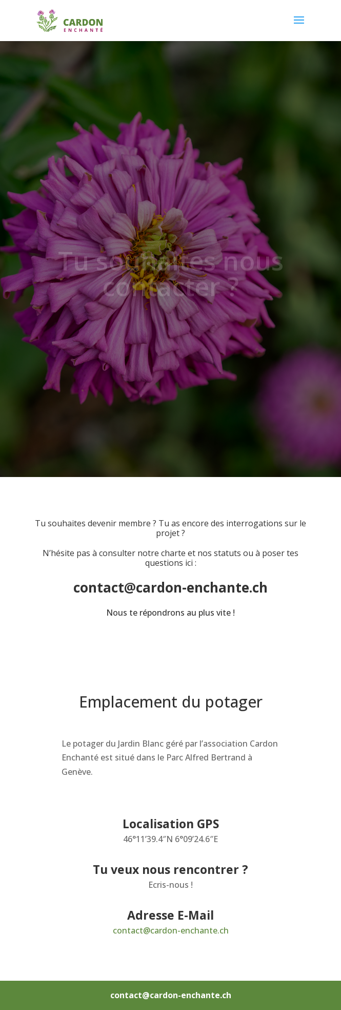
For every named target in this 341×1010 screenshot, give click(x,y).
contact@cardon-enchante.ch (171, 930)
